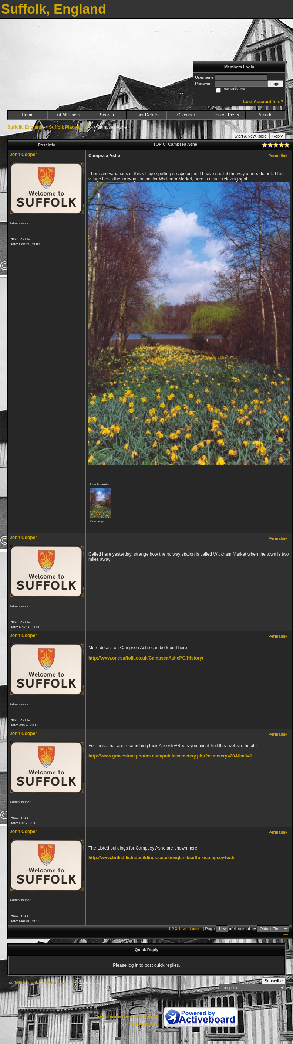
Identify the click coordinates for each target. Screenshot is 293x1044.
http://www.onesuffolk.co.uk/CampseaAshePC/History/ (145, 658)
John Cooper (23, 154)
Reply (277, 136)
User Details (146, 115)
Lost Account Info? (263, 101)
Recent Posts (226, 115)
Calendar (186, 115)
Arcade (265, 115)
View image (97, 521)
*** (285, 935)
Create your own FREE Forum (126, 1017)
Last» (195, 928)
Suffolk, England (25, 127)
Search (107, 115)
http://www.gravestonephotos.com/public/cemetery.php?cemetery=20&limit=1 (170, 756)
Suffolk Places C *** (69, 127)
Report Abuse (143, 1023)
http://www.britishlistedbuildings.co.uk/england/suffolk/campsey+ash (161, 857)
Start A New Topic (250, 136)
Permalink (277, 155)
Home (28, 115)
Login (275, 83)
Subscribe (274, 981)
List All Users (67, 115)
